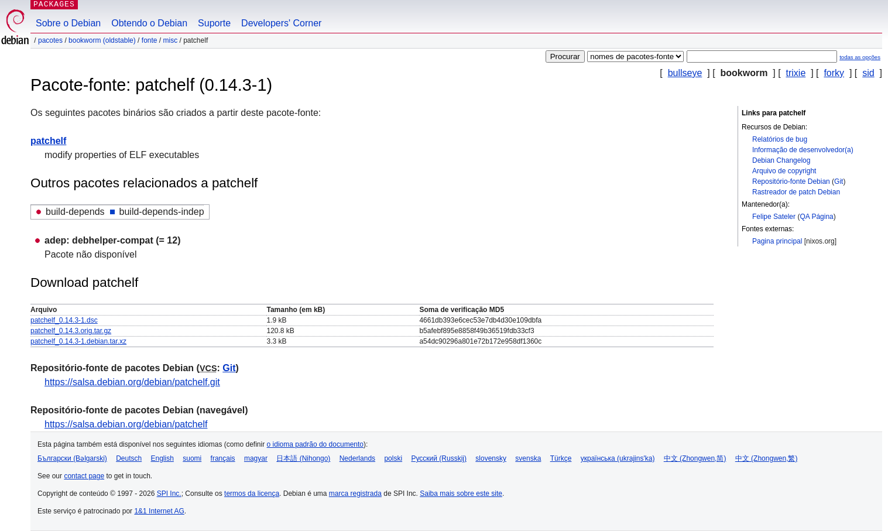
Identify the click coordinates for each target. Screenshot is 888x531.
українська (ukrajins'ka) (618, 458)
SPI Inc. (169, 493)
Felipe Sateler (774, 217)
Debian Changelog (781, 160)
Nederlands (357, 458)
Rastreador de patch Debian (796, 192)
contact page (84, 476)
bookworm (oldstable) (102, 40)
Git (838, 181)
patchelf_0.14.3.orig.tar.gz (70, 331)
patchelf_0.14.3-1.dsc (64, 320)
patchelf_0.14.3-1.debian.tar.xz (78, 341)
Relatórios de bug (779, 139)
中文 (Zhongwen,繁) (766, 458)
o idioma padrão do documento (315, 444)
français (223, 458)
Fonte (149, 40)
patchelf (48, 141)
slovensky (490, 458)
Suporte (214, 23)
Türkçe (561, 458)
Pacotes (50, 40)
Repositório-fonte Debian (791, 181)
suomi (192, 458)
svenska (528, 458)
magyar (256, 458)
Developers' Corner (281, 23)
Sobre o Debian (68, 23)
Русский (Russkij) (439, 458)
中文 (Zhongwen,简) (695, 458)
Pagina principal (777, 241)
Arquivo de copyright (784, 171)
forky (834, 73)
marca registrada (355, 493)
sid (868, 73)
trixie (796, 73)
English (162, 458)
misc (170, 40)
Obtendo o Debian (149, 23)
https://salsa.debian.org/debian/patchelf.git (132, 382)
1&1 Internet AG (159, 511)
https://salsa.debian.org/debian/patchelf (125, 424)
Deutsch (129, 458)
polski (393, 458)
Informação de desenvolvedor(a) (802, 150)
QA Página (816, 217)
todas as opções (859, 57)
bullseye (685, 73)
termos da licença (251, 493)
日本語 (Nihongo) (303, 458)
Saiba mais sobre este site (461, 493)
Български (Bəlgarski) (72, 458)
